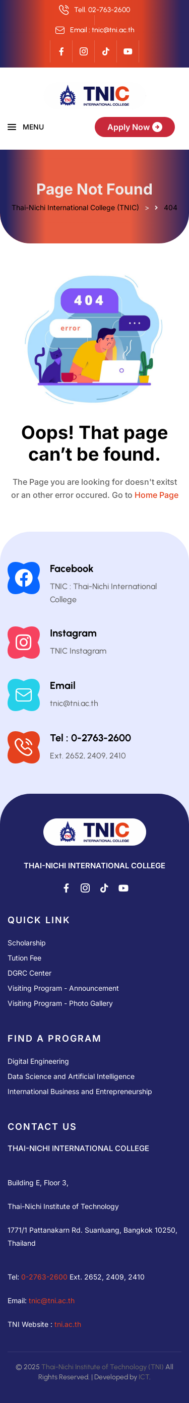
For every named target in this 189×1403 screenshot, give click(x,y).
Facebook (72, 568)
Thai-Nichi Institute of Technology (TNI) (102, 1367)
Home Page (156, 495)
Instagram (73, 633)
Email (63, 685)
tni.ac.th (67, 1324)
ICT (144, 1377)
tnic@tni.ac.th (52, 1300)
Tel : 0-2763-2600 (90, 738)
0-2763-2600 (44, 1276)
